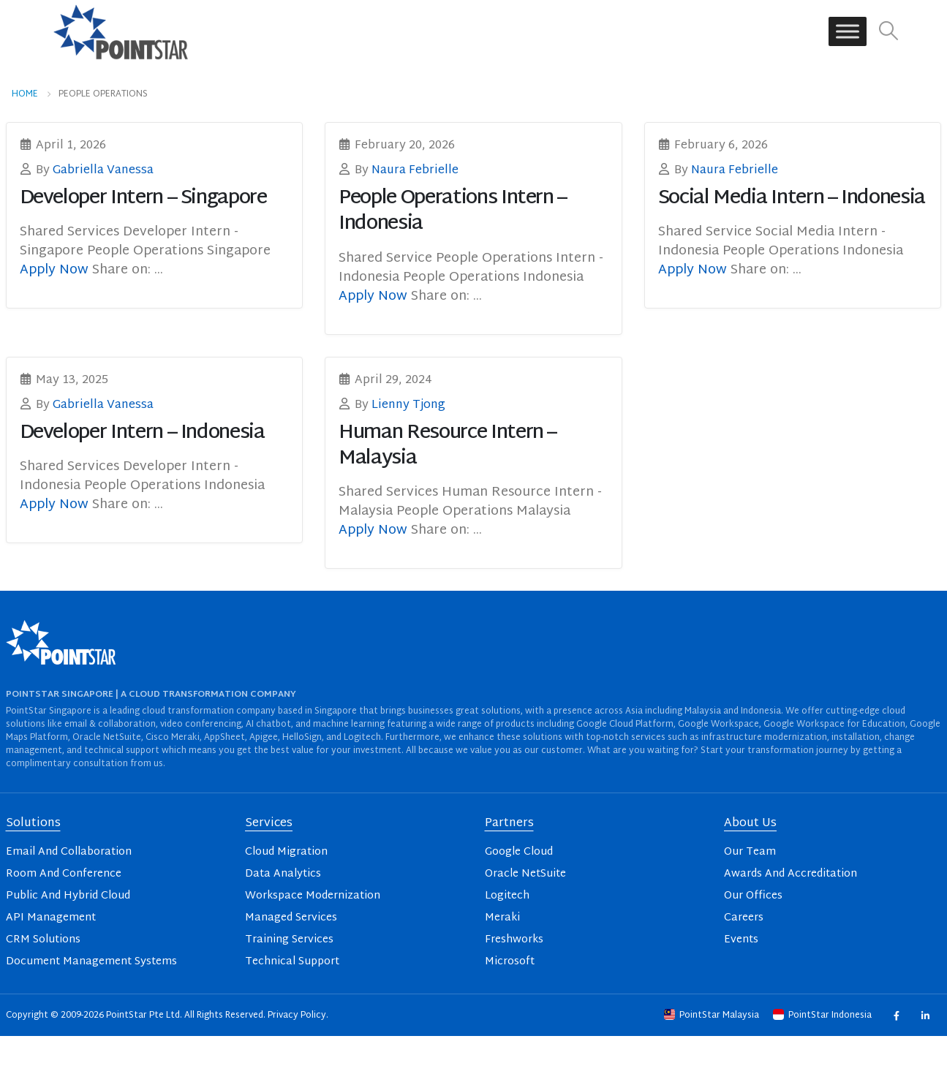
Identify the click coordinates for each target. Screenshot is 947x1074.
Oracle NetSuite (525, 874)
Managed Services (291, 918)
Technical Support (292, 962)
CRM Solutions (43, 940)
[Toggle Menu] (847, 32)
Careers (743, 918)
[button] (888, 31)
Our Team (750, 852)
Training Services (289, 940)
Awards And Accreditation (790, 874)
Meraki (502, 918)
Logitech (507, 896)
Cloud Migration (286, 852)
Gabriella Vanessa (103, 170)
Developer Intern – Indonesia (142, 433)
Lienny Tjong (408, 405)
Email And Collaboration (69, 852)
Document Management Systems (91, 962)
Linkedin (925, 1015)
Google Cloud (519, 852)
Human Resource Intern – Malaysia (447, 446)
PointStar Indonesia (823, 1015)
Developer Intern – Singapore (143, 198)
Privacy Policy (297, 1015)
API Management (51, 918)
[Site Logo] (121, 31)
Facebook (896, 1015)
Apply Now (56, 270)
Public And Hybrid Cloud (68, 896)
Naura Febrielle (415, 170)
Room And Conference (63, 874)
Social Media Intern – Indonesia (791, 198)
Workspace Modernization (312, 896)
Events (741, 940)
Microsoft (510, 962)
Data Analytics (283, 874)
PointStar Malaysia (712, 1015)
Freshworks (514, 940)
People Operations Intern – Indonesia (453, 211)
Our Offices (753, 896)
